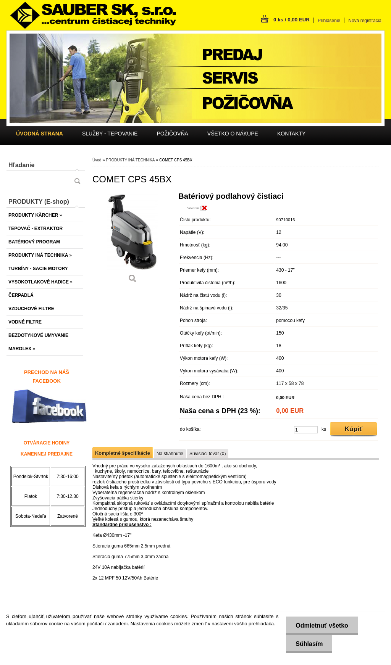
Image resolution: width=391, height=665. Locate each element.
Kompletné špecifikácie (122, 453)
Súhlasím (309, 644)
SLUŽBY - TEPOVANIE (110, 133)
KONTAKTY (291, 133)
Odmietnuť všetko (322, 625)
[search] (77, 181)
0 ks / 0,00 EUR (291, 20)
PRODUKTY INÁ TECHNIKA (130, 160)
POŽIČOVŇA (172, 133)
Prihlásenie (329, 20)
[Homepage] (39, 133)
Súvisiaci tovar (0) (207, 453)
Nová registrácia (364, 20)
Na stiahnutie (170, 453)
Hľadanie (21, 165)
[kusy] (306, 429)
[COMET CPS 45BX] (132, 240)
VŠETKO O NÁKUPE (232, 133)
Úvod (96, 160)
